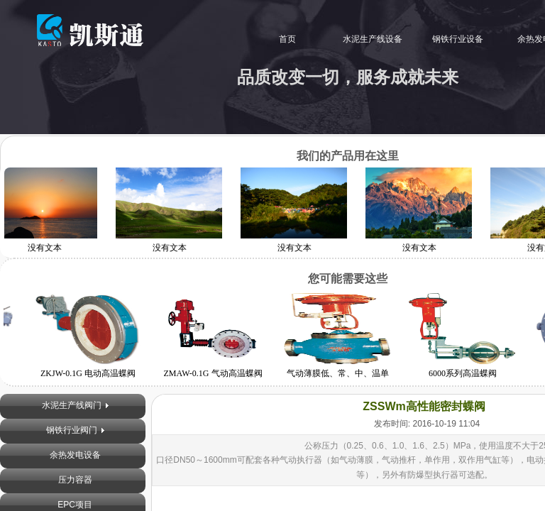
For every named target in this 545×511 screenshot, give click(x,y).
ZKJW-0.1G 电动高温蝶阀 (85, 373)
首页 (281, 39)
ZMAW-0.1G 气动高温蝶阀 (210, 373)
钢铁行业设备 (452, 39)
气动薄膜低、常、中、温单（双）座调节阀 (336, 379)
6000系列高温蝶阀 (460, 373)
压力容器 (75, 480)
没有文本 (172, 248)
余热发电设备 (75, 455)
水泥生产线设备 (367, 39)
